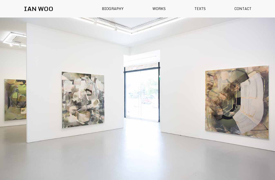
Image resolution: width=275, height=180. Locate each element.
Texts (200, 9)
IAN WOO (38, 9)
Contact (242, 9)
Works (159, 9)
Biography (113, 9)
